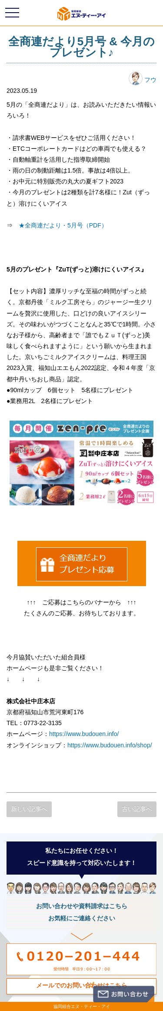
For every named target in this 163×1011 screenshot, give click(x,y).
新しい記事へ (29, 808)
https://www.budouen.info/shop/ (109, 745)
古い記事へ (137, 808)
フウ (142, 79)
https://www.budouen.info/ (84, 733)
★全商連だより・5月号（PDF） (63, 225)
